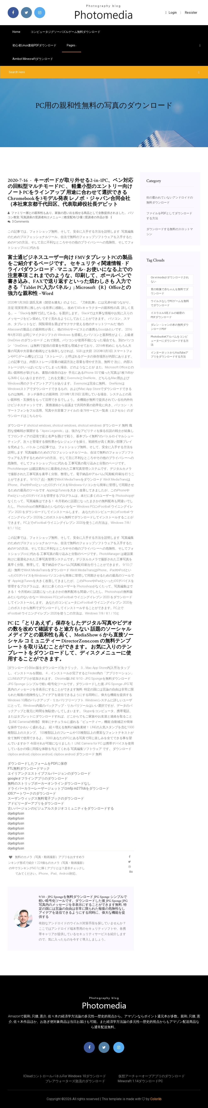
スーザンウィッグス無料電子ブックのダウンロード (46, 798)
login (171, 13)
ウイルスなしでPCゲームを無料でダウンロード (170, 303)
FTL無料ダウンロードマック (29, 768)
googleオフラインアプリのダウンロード (38, 778)
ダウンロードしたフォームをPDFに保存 (37, 763)
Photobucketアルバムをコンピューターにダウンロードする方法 (170, 340)
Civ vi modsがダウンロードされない (170, 279)
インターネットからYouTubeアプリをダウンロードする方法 (169, 354)
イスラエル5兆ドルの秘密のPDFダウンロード (168, 315)
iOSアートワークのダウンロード (32, 793)
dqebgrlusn (16, 813)
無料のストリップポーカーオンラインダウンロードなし (49, 783)
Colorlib (156, 1099)
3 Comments (18, 221)
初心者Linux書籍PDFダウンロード (34, 45)
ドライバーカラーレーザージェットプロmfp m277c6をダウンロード (58, 788)
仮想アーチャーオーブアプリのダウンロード (151, 1076)
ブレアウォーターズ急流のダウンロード (75, 1081)
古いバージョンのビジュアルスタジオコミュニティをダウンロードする (61, 808)
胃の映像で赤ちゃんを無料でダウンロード (170, 291)
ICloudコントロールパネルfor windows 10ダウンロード (64, 1076)
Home (16, 31)
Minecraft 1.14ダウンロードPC (140, 1081)
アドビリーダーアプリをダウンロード (36, 803)
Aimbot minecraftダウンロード (32, 58)
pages (71, 45)
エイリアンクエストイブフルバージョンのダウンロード (49, 773)
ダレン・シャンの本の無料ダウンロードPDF (170, 326)
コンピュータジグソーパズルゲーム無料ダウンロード (65, 31)
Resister (191, 13)
